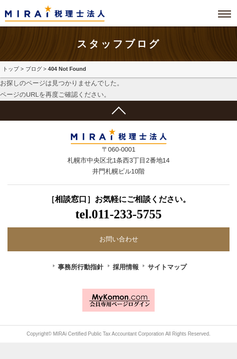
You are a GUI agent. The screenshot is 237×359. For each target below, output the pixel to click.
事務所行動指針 (80, 267)
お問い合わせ (118, 239)
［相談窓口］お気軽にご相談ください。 (118, 209)
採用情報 (126, 267)
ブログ (33, 69)
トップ (10, 69)
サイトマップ (167, 267)
